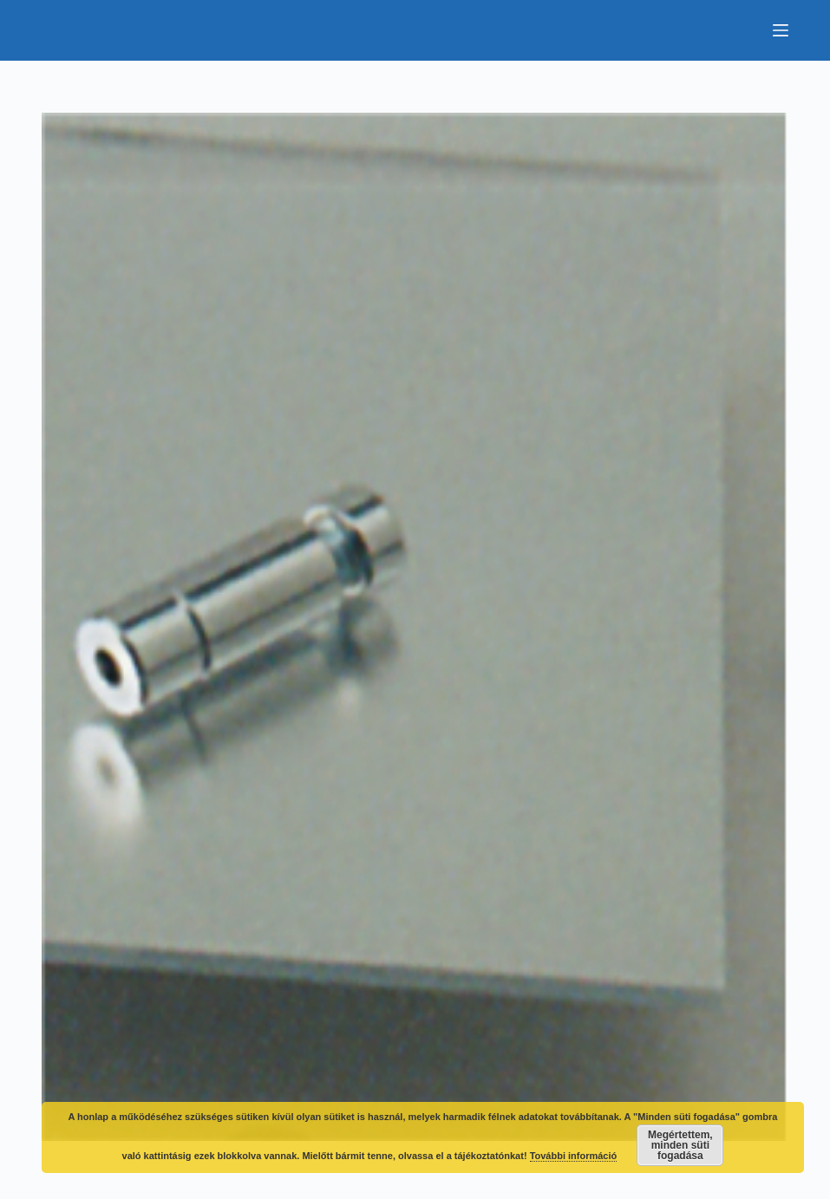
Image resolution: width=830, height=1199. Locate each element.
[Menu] (780, 30)
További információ (574, 1155)
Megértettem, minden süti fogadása (680, 1145)
